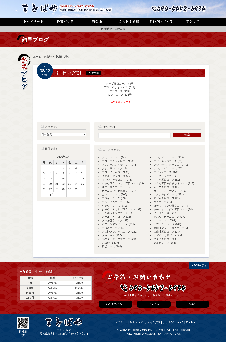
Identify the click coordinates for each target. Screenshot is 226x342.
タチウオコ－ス (111, 205)
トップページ (120, 322)
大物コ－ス (108, 235)
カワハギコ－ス (111, 194)
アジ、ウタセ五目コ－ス (116, 161)
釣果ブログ (136, 322)
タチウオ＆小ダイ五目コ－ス (170, 209)
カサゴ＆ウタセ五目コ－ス (117, 190)
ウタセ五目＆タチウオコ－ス (170, 183)
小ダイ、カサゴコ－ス (167, 235)
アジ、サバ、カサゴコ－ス (169, 164)
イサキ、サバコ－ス (165, 176)
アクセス (190, 322)
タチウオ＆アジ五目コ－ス (169, 205)
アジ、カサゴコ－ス (165, 161)
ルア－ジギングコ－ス (115, 224)
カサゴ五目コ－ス (164, 187)
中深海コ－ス (110, 228)
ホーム (37, 56)
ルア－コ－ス (161, 220)
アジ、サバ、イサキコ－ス (117, 164)
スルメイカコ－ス (112, 202)
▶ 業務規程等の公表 (113, 28)
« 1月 (51, 194)
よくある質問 (153, 322)
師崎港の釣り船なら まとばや (149, 330)
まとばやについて (173, 322)
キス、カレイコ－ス (165, 194)
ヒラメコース (161, 213)
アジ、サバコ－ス (112, 168)
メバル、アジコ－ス (113, 216)
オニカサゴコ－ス (112, 187)
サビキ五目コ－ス (164, 198)
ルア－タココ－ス (164, 224)
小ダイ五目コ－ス (164, 239)
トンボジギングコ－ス (115, 213)
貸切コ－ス (108, 246)
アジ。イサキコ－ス (113, 172)
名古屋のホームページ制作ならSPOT (162, 334)
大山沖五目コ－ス (164, 231)
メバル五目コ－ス (112, 220)
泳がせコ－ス (161, 242)
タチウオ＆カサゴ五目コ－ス (119, 209)
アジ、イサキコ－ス (165, 157)
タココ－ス (160, 202)
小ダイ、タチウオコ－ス (116, 239)
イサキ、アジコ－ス (113, 176)
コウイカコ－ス (111, 198)
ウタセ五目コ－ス (164, 179)
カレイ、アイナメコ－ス (168, 190)
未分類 (48, 56)
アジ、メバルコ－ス (165, 168)
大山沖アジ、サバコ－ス (116, 231)
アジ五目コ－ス (163, 172)
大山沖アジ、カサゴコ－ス (169, 228)
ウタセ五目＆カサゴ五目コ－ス (120, 183)
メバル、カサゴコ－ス (167, 216)
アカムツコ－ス (111, 157)
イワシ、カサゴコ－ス (115, 179)
